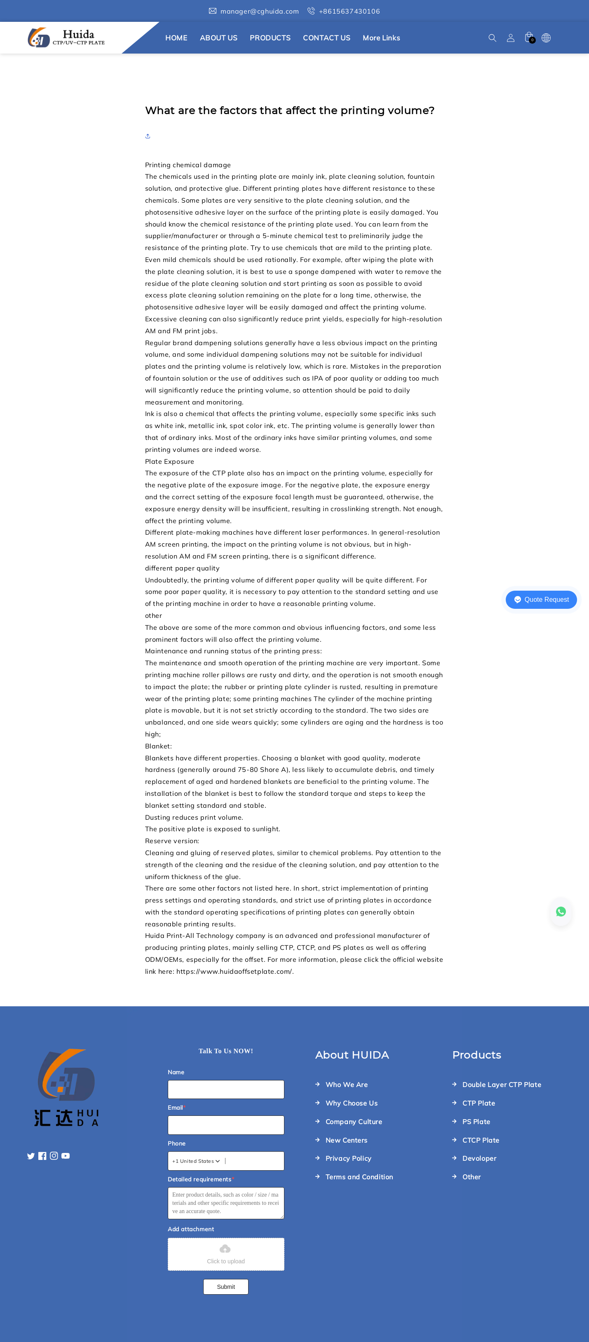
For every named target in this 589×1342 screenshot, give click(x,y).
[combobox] (196, 1161)
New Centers (347, 1140)
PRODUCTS (270, 37)
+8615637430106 (349, 11)
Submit (226, 1287)
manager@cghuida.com (260, 11)
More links (381, 37)
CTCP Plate (481, 1140)
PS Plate (476, 1122)
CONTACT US (326, 37)
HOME (176, 37)
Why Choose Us (352, 1103)
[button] (492, 38)
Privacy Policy (349, 1158)
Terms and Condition (359, 1177)
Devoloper (479, 1158)
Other (471, 1177)
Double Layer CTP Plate (501, 1084)
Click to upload (226, 1253)
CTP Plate (478, 1103)
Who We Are (347, 1084)
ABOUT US (219, 37)
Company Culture (354, 1122)
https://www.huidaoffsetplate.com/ (234, 971)
